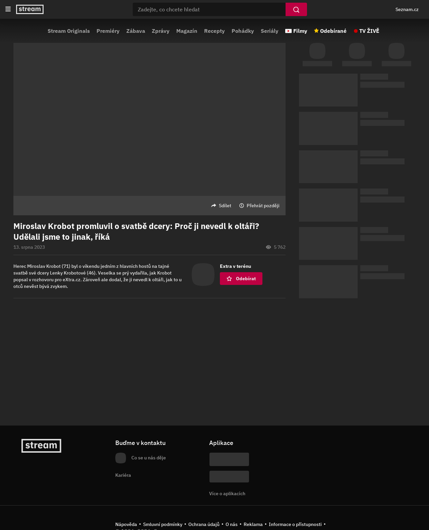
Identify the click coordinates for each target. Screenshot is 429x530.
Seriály (270, 30)
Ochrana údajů (204, 524)
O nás (232, 524)
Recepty (214, 30)
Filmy (300, 30)
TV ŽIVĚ (369, 30)
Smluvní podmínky (162, 524)
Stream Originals (69, 30)
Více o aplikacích (227, 493)
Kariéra (123, 475)
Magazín (186, 30)
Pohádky (243, 30)
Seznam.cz (407, 9)
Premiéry (108, 30)
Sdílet (225, 206)
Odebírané (333, 30)
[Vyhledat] (296, 9)
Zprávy (161, 30)
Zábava (135, 30)
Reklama (253, 524)
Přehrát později (263, 206)
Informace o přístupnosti (295, 524)
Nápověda (126, 524)
